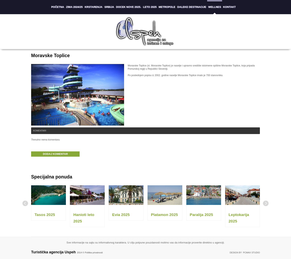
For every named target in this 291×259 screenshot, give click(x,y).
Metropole (167, 6)
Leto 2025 (150, 6)
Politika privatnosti (94, 252)
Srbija (109, 6)
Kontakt (229, 6)
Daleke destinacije (191, 6)
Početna (57, 6)
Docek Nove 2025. (128, 6)
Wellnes (214, 6)
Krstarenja (93, 6)
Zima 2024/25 (74, 6)
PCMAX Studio (251, 252)
